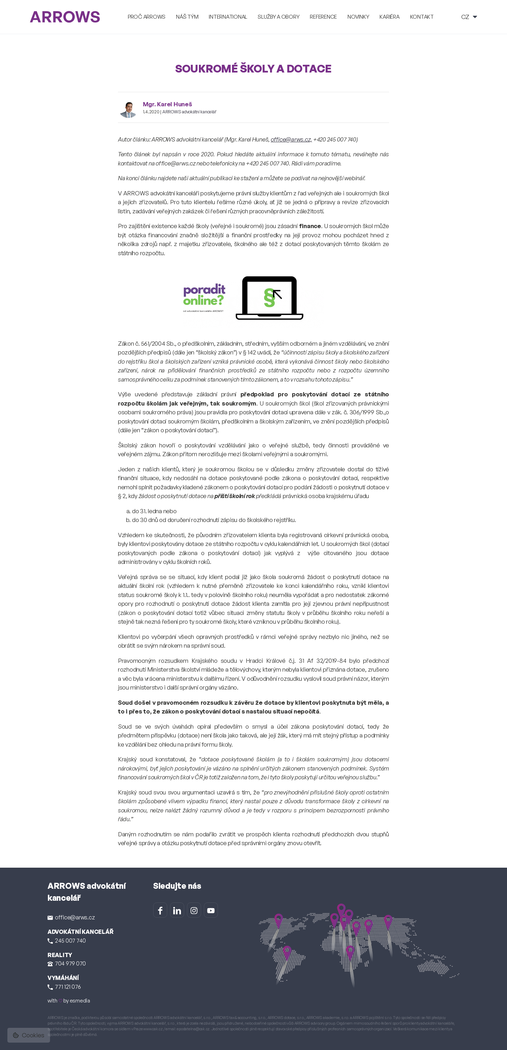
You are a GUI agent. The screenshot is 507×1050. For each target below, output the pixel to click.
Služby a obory (278, 16)
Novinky (358, 16)
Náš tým (187, 16)
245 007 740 (67, 940)
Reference (323, 16)
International (228, 16)
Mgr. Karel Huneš (167, 104)
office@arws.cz (71, 917)
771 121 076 (64, 986)
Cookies (28, 1035)
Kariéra (389, 16)
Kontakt (422, 16)
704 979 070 (67, 963)
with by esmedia (69, 1000)
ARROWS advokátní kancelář (189, 111)
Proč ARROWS (146, 16)
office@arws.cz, (291, 139)
